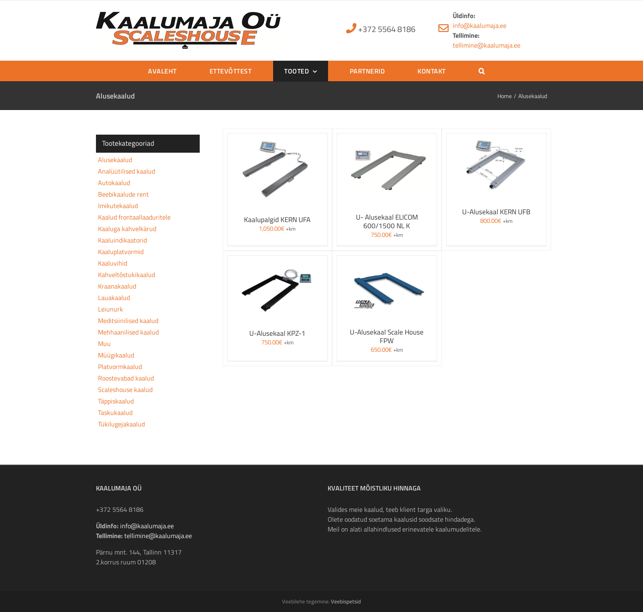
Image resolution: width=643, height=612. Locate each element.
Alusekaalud (115, 160)
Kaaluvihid (112, 263)
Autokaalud (114, 183)
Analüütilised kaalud (126, 171)
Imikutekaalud (118, 206)
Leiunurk (110, 309)
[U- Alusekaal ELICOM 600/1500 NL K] (387, 138)
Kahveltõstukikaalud (126, 275)
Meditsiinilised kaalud (128, 320)
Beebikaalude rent (123, 194)
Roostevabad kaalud (126, 378)
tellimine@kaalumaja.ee (486, 45)
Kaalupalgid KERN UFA (277, 219)
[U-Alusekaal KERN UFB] (496, 138)
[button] (481, 71)
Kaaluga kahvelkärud (127, 229)
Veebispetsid (346, 601)
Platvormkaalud (120, 366)
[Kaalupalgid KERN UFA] (277, 138)
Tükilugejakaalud (121, 424)
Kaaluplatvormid (121, 252)
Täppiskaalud (116, 401)
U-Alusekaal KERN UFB (496, 211)
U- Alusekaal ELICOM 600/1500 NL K (387, 221)
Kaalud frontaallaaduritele (134, 217)
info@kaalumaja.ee (479, 25)
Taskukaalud (115, 412)
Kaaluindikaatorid (122, 240)
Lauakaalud (114, 298)
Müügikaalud (116, 355)
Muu (104, 343)
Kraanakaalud (117, 286)
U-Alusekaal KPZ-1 (277, 333)
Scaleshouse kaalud (125, 389)
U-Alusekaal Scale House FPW (387, 336)
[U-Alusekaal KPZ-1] (277, 261)
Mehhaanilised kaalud (128, 332)
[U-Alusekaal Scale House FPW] (387, 261)
